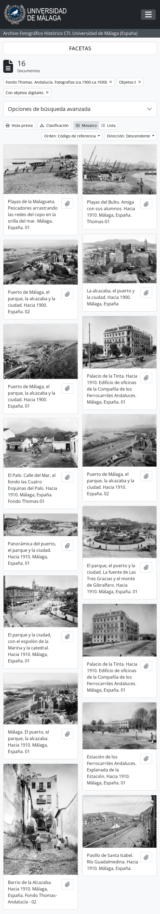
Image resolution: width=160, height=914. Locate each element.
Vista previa (19, 125)
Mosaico (86, 125)
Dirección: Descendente (129, 135)
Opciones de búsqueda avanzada (49, 109)
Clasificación (54, 125)
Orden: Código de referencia (70, 135)
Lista (108, 125)
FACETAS (80, 48)
